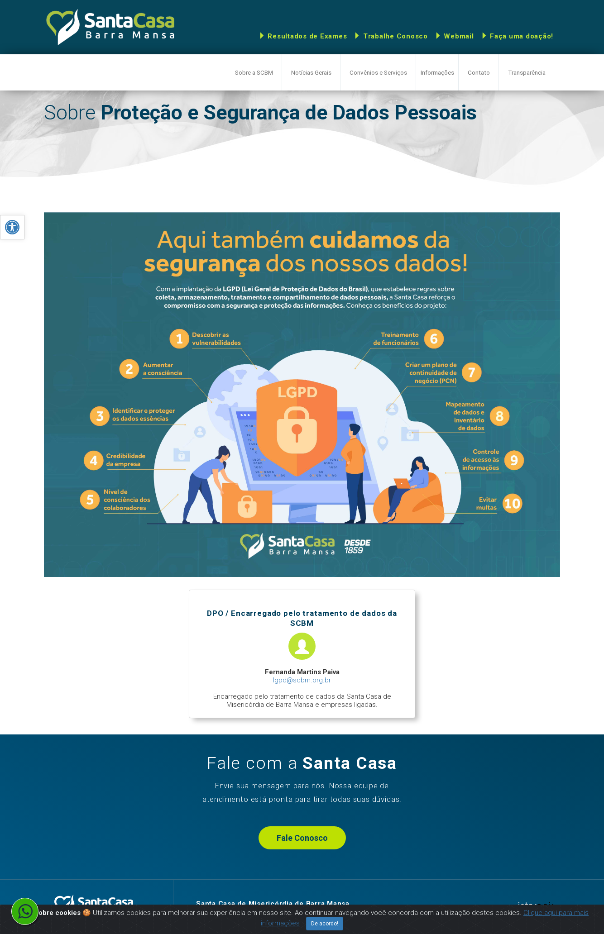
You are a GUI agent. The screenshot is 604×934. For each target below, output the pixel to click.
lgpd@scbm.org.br (302, 680)
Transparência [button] (527, 72)
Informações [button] (437, 72)
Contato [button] (479, 72)
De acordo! (324, 923)
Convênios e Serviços (378, 72)
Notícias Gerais (311, 72)
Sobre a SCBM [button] (254, 72)
